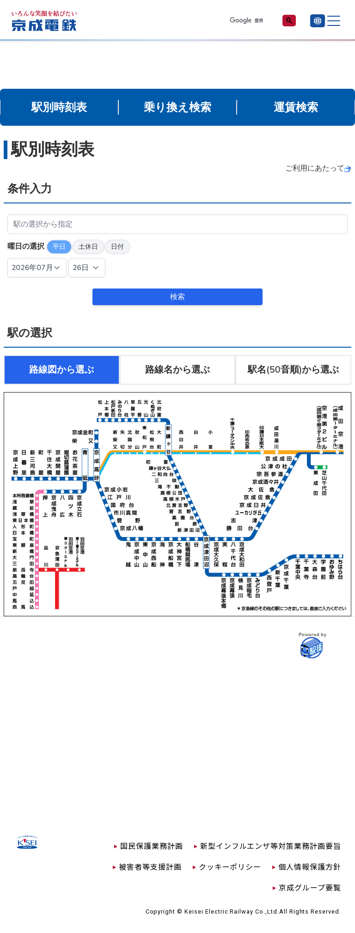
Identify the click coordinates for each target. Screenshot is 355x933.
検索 (177, 297)
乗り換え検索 (177, 107)
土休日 (88, 246)
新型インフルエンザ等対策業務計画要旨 (270, 845)
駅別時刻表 (59, 107)
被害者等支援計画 (150, 866)
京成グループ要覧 (310, 887)
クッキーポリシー (230, 866)
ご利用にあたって (314, 168)
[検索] (250, 20)
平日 (59, 246)
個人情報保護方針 (309, 866)
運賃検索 (296, 107)
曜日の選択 (25, 246)
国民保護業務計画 (151, 845)
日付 (117, 246)
